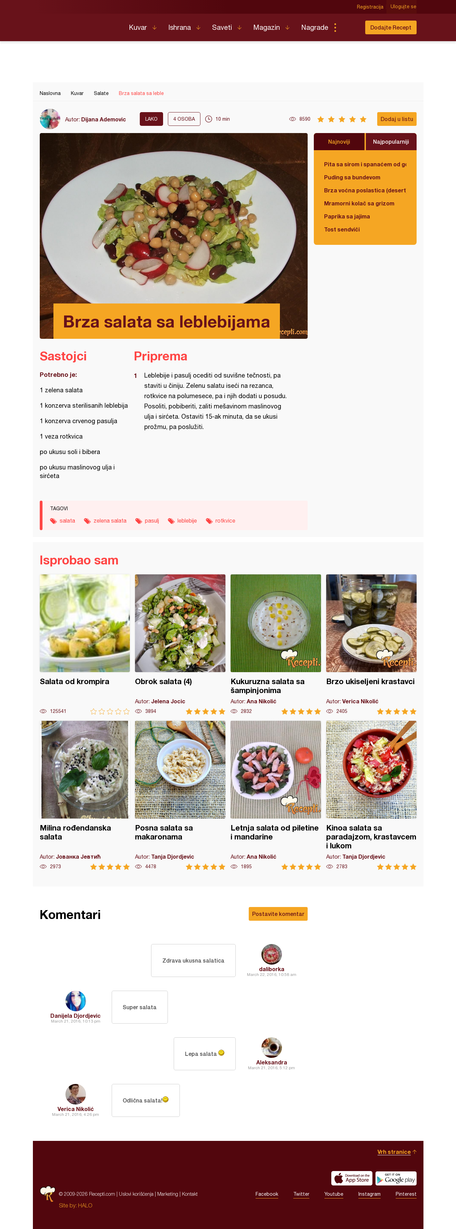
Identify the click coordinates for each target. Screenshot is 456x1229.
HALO (85, 1205)
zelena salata (110, 520)
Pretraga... (349, 27)
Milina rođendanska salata (85, 795)
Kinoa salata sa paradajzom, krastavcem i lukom (371, 795)
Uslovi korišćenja (136, 1194)
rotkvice (225, 520)
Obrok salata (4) (180, 644)
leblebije (187, 520)
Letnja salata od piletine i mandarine (276, 795)
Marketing (167, 1194)
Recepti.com (79, 24)
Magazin (266, 27)
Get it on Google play (396, 1178)
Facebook (267, 1194)
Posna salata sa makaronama (180, 795)
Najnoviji (339, 141)
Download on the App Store (351, 1178)
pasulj (152, 520)
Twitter (301, 1194)
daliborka (271, 969)
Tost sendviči (342, 229)
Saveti (222, 27)
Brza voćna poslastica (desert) (365, 190)
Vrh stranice (394, 1151)
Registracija (370, 7)
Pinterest (406, 1194)
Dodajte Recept (390, 27)
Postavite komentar (278, 913)
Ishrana (179, 27)
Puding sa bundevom (352, 177)
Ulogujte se (404, 7)
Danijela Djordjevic (75, 1015)
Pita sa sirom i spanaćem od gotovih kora (365, 164)
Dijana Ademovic (103, 119)
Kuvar (138, 27)
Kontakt (190, 1194)
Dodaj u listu (397, 119)
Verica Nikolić (76, 1109)
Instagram (369, 1194)
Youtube (333, 1194)
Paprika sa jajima (347, 216)
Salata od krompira (85, 644)
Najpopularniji (391, 141)
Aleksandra (271, 1062)
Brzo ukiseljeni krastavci (371, 644)
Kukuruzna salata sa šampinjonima (276, 644)
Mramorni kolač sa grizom (359, 203)
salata (67, 520)
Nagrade (314, 27)
